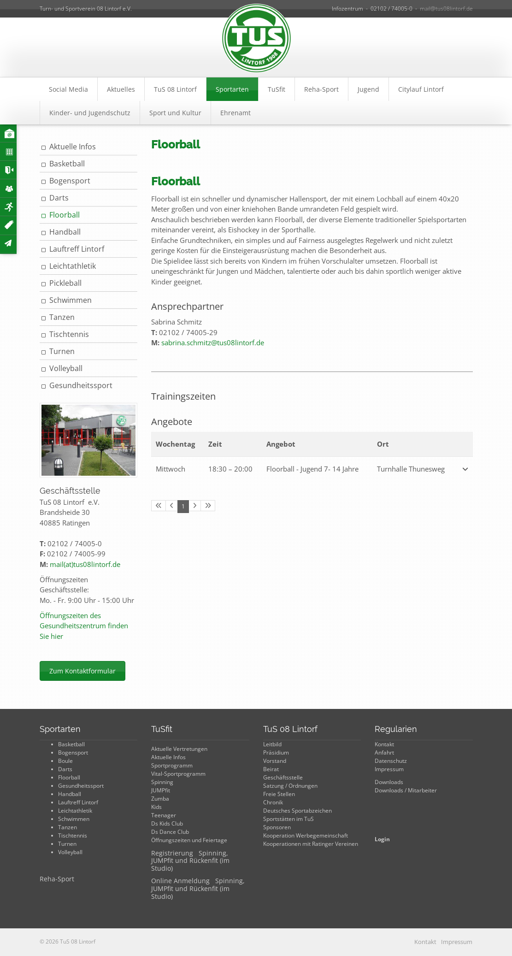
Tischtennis (69, 334)
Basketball (67, 164)
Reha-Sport (321, 89)
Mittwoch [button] (170, 468)
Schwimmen (70, 300)
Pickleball (65, 283)
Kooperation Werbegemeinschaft (305, 835)
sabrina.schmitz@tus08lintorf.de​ (212, 342)
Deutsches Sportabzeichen (297, 810)
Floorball (64, 215)
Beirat (271, 769)
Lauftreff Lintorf (76, 249)
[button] (464, 469)
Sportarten (232, 89)
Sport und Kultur (175, 112)
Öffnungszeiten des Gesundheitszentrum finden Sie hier (84, 626)
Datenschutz (391, 761)
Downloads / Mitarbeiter (406, 790)
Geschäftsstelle (283, 777)
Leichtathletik (72, 266)
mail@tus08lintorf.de (446, 8)
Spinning (162, 782)
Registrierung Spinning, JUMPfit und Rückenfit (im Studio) (190, 861)
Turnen (62, 351)
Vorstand (274, 761)
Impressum (389, 769)
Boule (65, 761)
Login (382, 839)
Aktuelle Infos (72, 147)
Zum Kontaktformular (82, 671)
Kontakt (384, 744)
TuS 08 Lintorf (175, 89)
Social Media (68, 89)
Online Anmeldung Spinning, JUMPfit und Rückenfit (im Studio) (198, 888)
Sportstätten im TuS (288, 819)
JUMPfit (160, 790)
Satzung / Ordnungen (290, 786)
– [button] (230, 468)
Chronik (273, 802)
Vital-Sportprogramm (178, 774)
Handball (65, 232)
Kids (156, 807)
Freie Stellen (279, 794)
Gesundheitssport (80, 385)
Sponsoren (277, 827)
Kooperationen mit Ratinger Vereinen (310, 844)
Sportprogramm (172, 765)
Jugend (368, 89)
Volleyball (65, 368)
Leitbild (272, 744)
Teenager (163, 815)
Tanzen (62, 317)
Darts (59, 198)
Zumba (160, 799)
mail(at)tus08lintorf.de (85, 564)
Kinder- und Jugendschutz (89, 112)
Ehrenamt (235, 112)
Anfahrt (384, 752)
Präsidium (276, 752)
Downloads (389, 782)
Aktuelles (121, 89)
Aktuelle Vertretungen (179, 749)
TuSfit (276, 89)
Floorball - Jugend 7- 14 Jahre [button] (312, 468)
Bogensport (69, 181)
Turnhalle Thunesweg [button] (411, 468)
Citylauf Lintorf (421, 89)
